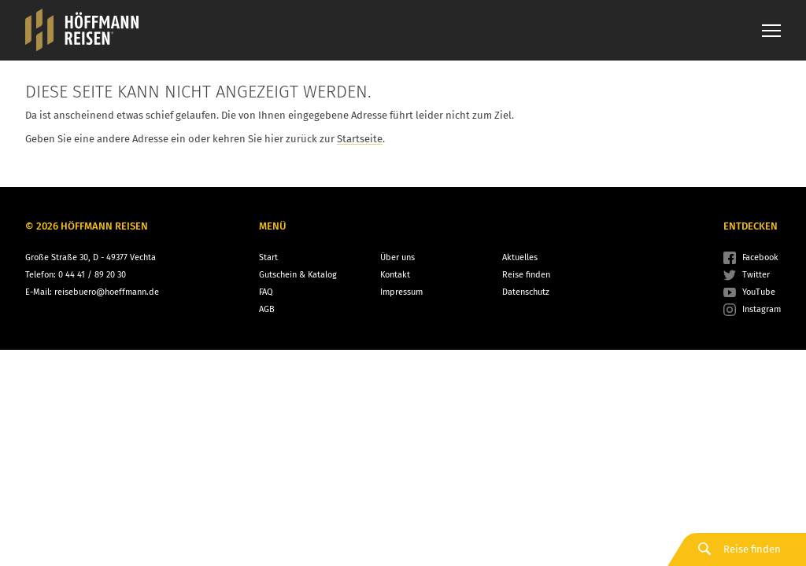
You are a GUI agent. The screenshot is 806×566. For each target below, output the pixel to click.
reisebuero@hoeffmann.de (106, 292)
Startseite (360, 139)
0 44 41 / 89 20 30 (92, 275)
